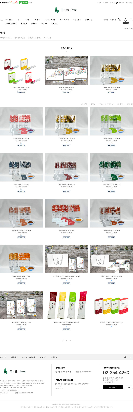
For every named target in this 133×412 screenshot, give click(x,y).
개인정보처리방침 (28, 357)
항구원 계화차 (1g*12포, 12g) (112, 87)
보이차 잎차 (9, 20)
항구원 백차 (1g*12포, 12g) (21, 184)
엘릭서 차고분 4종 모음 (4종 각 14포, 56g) (111, 322)
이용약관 (14, 357)
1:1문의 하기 (113, 387)
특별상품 (54, 23)
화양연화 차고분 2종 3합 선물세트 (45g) (111, 276)
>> (69, 340)
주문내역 (121, 3)
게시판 (105, 20)
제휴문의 (54, 357)
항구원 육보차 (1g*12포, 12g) (112, 230)
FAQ (128, 387)
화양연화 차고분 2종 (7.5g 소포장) (21, 322)
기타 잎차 (37, 20)
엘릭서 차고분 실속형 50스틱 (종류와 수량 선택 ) (66, 322)
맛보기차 (24, 23)
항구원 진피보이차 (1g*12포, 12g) (21, 230)
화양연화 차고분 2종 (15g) (66, 87)
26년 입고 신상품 (11, 23)
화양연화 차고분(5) (5, 38)
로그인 (99, 3)
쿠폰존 (30, 2)
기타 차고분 (47, 38)
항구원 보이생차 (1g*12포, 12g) (111, 184)
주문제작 (44, 23)
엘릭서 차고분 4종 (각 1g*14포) (21, 87)
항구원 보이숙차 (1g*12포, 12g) (66, 184)
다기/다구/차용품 (49, 20)
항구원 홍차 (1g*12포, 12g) (66, 230)
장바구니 (113, 3)
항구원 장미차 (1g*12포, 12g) (21, 138)
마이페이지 (129, 3)
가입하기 (105, 3)
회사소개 (113, 20)
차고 (19, 20)
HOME (126, 29)
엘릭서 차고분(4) (20, 38)
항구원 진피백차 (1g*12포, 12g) (21, 276)
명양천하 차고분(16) (34, 38)
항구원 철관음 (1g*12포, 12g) (112, 138)
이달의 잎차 (77, 20)
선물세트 (34, 23)
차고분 (27, 20)
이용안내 (43, 357)
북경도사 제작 (64, 20)
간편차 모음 (89, 20)
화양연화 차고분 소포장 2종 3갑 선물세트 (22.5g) (66, 276)
